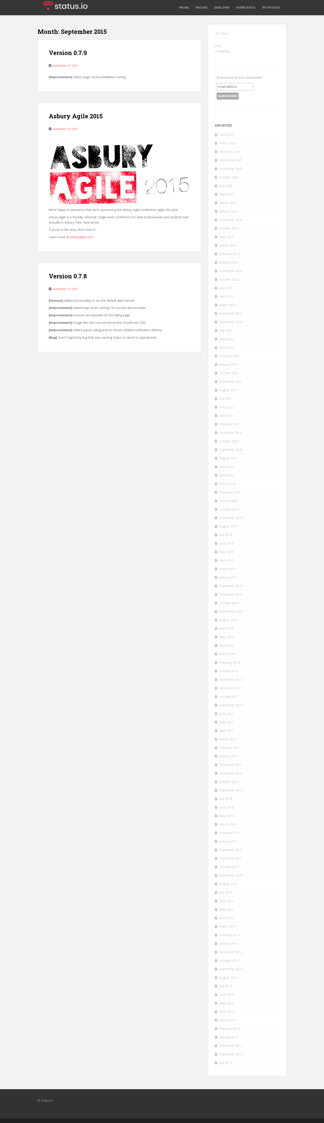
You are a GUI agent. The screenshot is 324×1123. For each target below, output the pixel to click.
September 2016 (231, 790)
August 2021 (228, 390)
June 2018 (226, 628)
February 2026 (229, 152)
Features (202, 7)
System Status (245, 7)
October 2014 (229, 960)
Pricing (184, 7)
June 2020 (226, 467)
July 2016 (225, 799)
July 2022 (225, 330)
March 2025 (227, 203)
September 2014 (231, 969)
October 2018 (229, 603)
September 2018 (231, 611)
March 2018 (227, 654)
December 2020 (230, 433)
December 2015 (230, 850)
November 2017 (230, 688)
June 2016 (226, 807)
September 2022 (231, 322)
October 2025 (229, 177)
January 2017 (228, 756)
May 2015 (226, 909)
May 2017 (226, 722)
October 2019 (229, 509)
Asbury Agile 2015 (76, 116)
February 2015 (229, 935)
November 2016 (230, 773)
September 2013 (231, 1054)
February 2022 (229, 356)
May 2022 (226, 339)
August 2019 (228, 526)
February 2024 (229, 254)
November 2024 (230, 220)
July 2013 (225, 1063)
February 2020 (229, 492)
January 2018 (228, 671)
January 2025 (228, 211)
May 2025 (226, 194)
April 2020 (226, 475)
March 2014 (227, 1020)
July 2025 (225, 186)
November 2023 (230, 271)
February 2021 (229, 424)
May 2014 (226, 1003)
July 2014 (225, 986)
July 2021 (225, 398)
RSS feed (221, 33)
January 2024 (228, 262)
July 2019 (225, 535)
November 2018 (230, 594)
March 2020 (227, 484)
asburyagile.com (81, 237)
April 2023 (226, 296)
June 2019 (226, 543)
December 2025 (230, 160)
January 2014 (228, 1037)
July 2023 (225, 288)
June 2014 (226, 994)
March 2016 (227, 824)
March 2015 (227, 926)
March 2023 (227, 305)
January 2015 (228, 943)
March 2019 (227, 569)
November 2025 (230, 169)
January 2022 (228, 364)
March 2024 (227, 245)
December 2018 (230, 586)
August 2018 (228, 620)
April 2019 (226, 560)
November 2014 (230, 952)
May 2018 (226, 637)
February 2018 (229, 662)
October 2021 (229, 373)
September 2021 (231, 381)
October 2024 (229, 228)
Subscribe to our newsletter (240, 77)
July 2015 (225, 892)
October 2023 (229, 279)
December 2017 (230, 679)
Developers (221, 7)
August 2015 (228, 884)
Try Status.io (271, 7)
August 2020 (228, 458)
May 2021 (226, 407)
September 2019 (231, 518)
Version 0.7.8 (68, 276)
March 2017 (227, 739)
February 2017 (229, 748)
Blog (218, 46)
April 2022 (226, 347)
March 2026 (227, 143)
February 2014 (229, 1029)
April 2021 (226, 415)
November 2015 (230, 858)
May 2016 (226, 816)
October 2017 (229, 696)
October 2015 (229, 867)
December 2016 (230, 765)
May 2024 (226, 237)
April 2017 (226, 731)
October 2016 (229, 782)
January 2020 (228, 501)
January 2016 (228, 841)
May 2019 (226, 552)
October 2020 (229, 441)
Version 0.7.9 (68, 53)
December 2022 (230, 313)
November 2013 (230, 1046)
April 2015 (226, 918)
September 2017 (231, 705)
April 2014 (226, 1011)
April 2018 (226, 645)
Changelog (222, 51)
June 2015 (226, 901)
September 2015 (231, 875)
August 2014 (228, 977)
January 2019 (228, 577)
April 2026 (226, 135)
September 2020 (231, 450)
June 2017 (226, 713)
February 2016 (229, 833)
